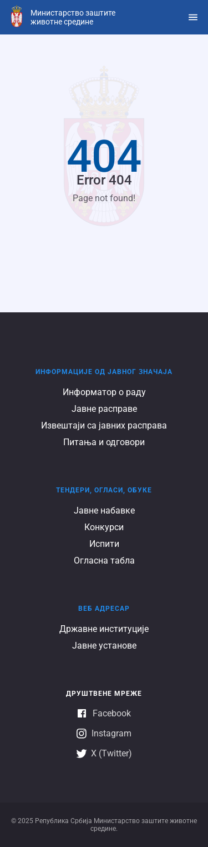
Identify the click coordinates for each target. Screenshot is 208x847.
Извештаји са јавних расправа (104, 425)
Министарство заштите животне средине (73, 17)
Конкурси (104, 527)
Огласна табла (104, 560)
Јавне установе (104, 645)
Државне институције (104, 629)
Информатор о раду (104, 392)
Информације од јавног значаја (104, 372)
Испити (104, 544)
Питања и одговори (104, 442)
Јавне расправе (104, 408)
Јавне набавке (104, 510)
